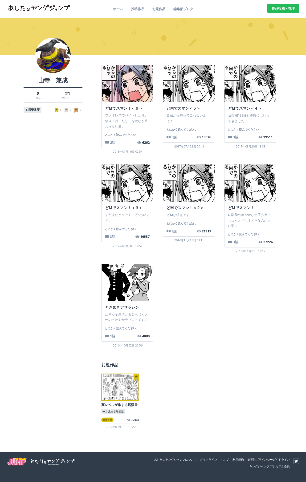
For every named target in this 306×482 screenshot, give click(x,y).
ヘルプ (224, 459)
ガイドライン (208, 459)
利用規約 (238, 459)
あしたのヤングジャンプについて (175, 459)
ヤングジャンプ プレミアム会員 (269, 466)
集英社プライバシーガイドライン (268, 459)
